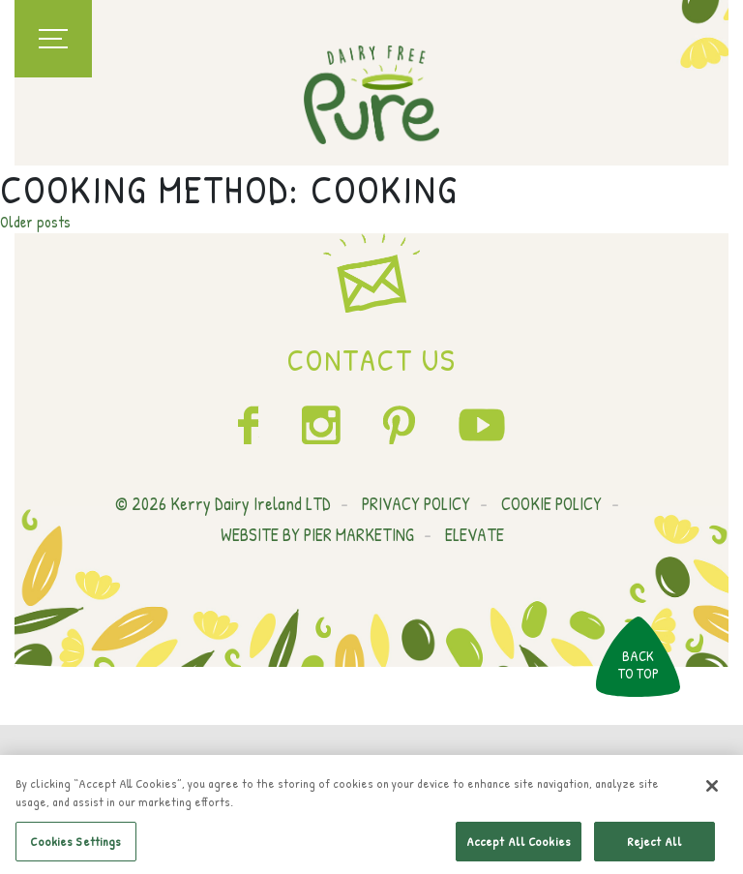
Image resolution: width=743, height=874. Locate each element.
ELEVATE (474, 535)
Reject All (654, 844)
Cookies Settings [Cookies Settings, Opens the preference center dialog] (75, 844)
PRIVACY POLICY (416, 504)
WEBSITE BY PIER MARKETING (317, 535)
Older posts (35, 221)
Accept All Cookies (518, 844)
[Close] (712, 789)
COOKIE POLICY (551, 504)
